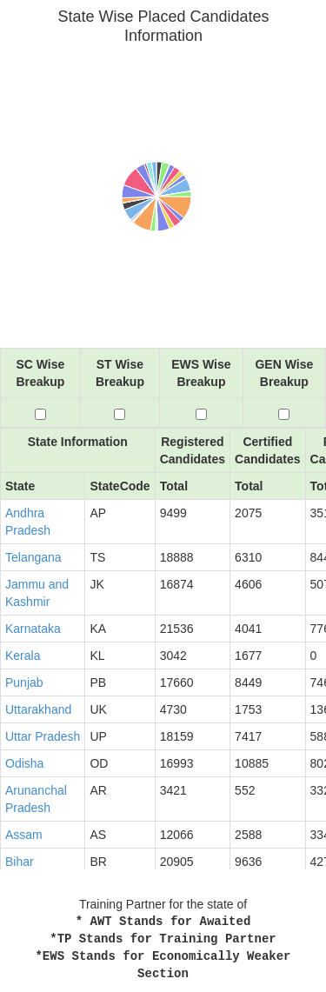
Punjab (24, 682)
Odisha (24, 763)
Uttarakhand (38, 709)
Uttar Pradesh (42, 736)
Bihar (19, 862)
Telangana (33, 557)
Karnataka (33, 629)
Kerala (22, 655)
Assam (24, 835)
